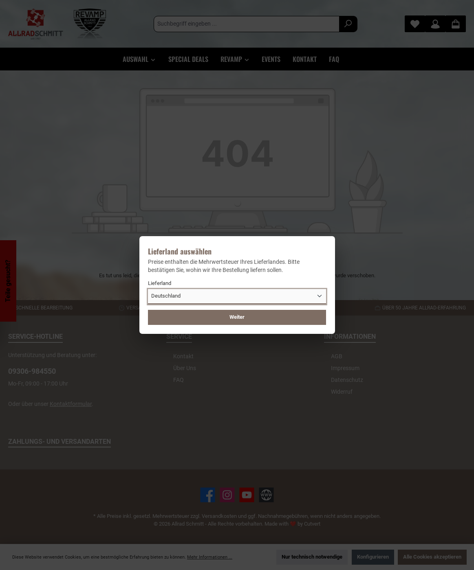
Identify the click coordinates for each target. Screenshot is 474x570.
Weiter (237, 317)
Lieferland (159, 283)
